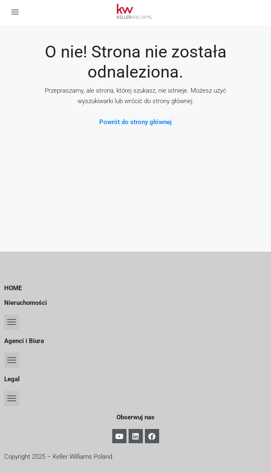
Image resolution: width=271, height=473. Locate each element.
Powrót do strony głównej (135, 122)
